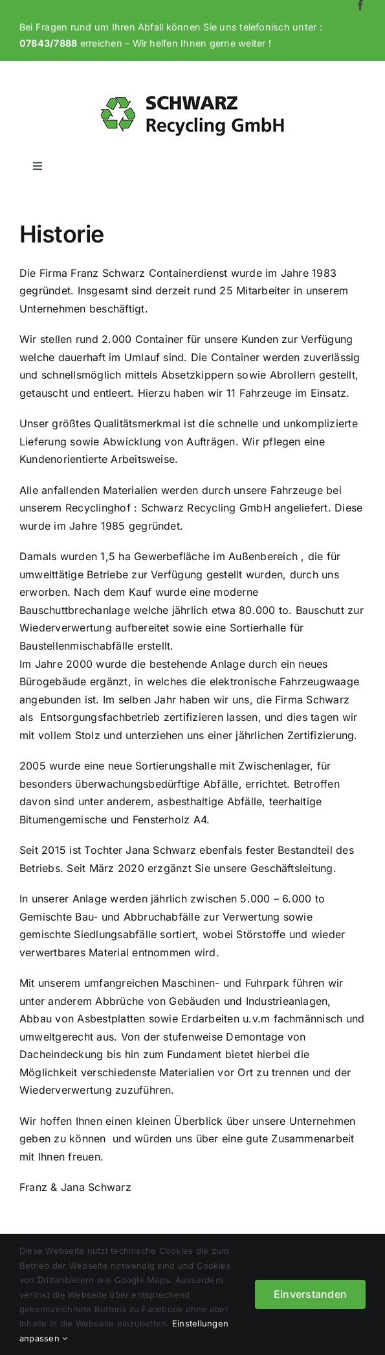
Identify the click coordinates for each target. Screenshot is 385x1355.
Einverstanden (310, 1294)
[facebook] (360, 5)
